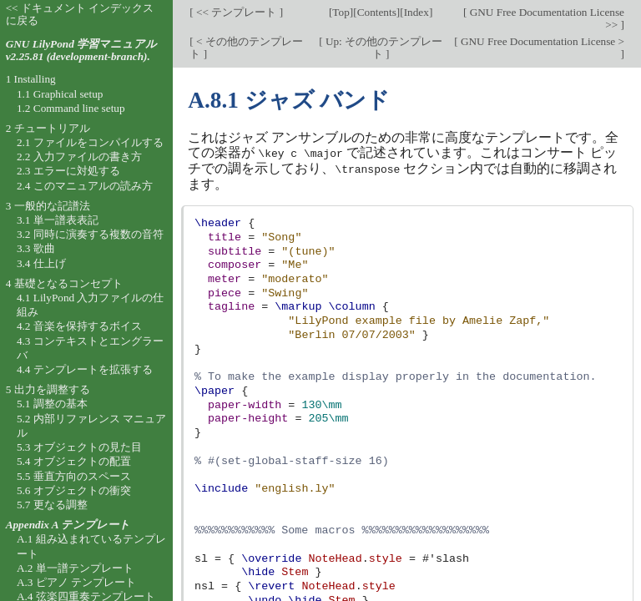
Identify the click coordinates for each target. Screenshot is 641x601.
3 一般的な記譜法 (48, 205)
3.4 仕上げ (41, 263)
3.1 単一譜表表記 (57, 220)
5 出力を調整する (48, 389)
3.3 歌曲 (36, 248)
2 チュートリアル (48, 128)
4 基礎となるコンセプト (64, 283)
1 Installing (31, 79)
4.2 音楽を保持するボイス (79, 326)
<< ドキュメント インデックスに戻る (80, 14)
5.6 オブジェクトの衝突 (74, 490)
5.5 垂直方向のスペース (74, 476)
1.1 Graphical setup (60, 94)
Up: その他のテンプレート (383, 47)
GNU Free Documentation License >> (545, 18)
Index (416, 12)
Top (340, 12)
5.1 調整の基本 (52, 403)
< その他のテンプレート (246, 47)
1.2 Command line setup (71, 108)
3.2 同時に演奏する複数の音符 (90, 234)
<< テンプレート (237, 12)
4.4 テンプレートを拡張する (85, 369)
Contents (376, 12)
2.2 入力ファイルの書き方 (79, 156)
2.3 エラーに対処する (68, 170)
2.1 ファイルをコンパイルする (90, 142)
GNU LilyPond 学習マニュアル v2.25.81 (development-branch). (81, 50)
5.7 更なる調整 (52, 504)
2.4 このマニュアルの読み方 (85, 185)
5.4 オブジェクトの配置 (74, 461)
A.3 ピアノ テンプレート (76, 582)
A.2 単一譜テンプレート (75, 568)
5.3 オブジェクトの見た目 (79, 447)
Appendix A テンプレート (68, 524)
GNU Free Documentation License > (541, 41)
